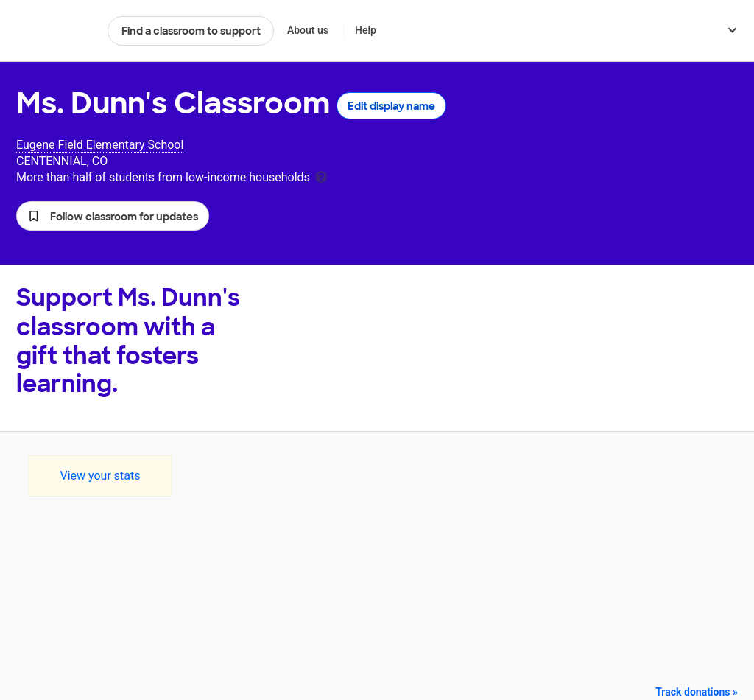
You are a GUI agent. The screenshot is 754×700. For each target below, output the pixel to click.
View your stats (100, 476)
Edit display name (391, 106)
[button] (112, 216)
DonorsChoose (55, 31)
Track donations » (696, 692)
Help (365, 30)
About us (307, 30)
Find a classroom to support (191, 31)
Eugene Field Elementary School (99, 145)
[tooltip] (321, 175)
